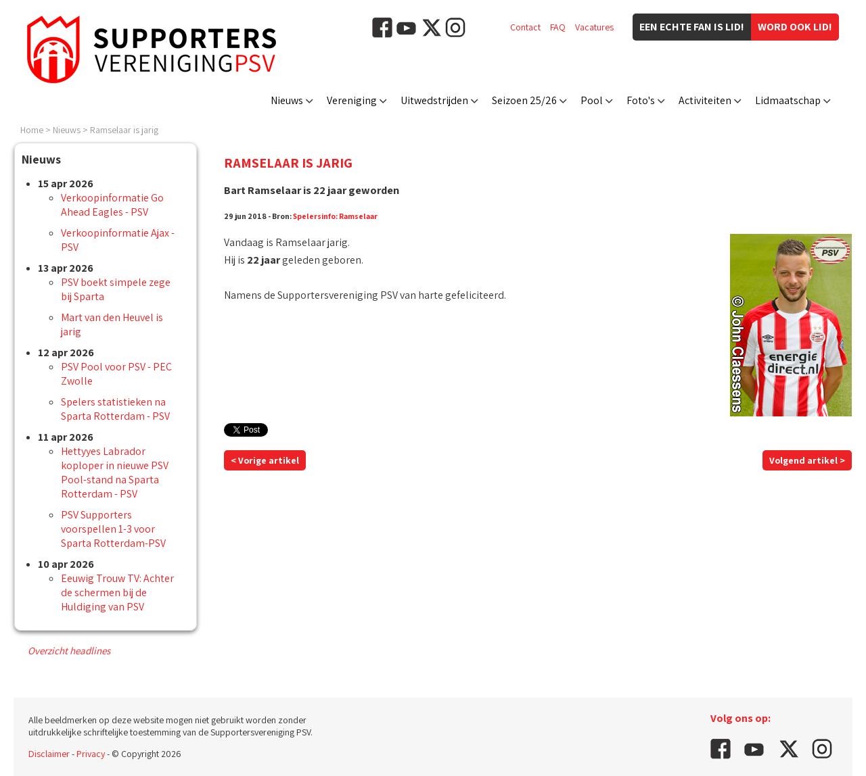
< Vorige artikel (265, 460)
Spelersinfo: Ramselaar (335, 216)
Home (31, 130)
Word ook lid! (795, 27)
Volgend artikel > (807, 460)
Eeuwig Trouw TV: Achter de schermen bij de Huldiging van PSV (117, 592)
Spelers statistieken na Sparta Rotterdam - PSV (115, 409)
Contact (525, 27)
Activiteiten (705, 100)
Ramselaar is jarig (124, 130)
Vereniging (352, 100)
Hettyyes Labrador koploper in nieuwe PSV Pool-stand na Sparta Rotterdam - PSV (114, 472)
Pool (591, 100)
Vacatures (594, 27)
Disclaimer (49, 754)
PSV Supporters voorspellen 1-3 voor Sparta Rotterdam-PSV (113, 529)
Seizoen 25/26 (524, 100)
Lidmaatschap (788, 100)
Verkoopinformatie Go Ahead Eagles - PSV (112, 205)
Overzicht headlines (69, 650)
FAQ (558, 27)
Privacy (90, 754)
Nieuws (287, 100)
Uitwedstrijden (434, 100)
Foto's (640, 100)
